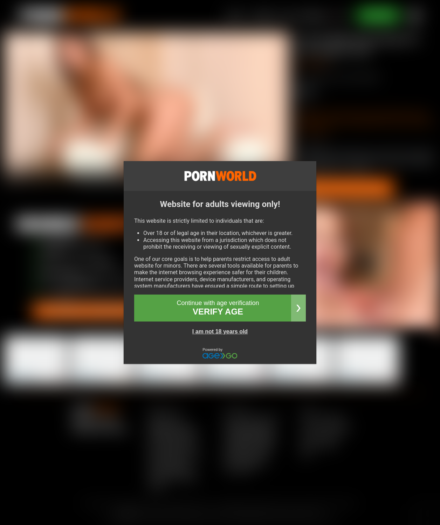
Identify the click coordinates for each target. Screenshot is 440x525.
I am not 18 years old (220, 331)
